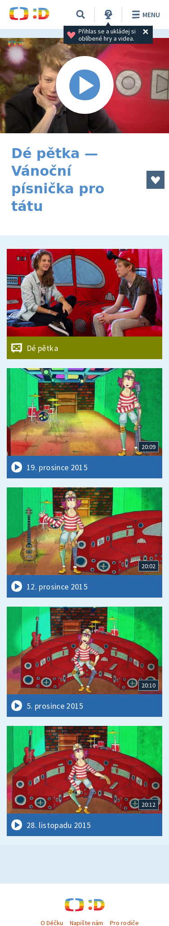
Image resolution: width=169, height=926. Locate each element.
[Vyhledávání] (80, 14)
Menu (144, 14)
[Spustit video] (84, 85)
